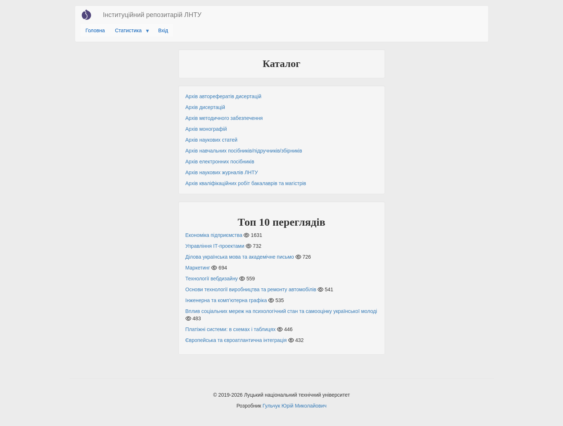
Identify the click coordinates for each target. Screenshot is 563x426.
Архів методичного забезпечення (224, 118)
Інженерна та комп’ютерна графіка (226, 300)
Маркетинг (197, 268)
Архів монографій (206, 129)
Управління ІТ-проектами (215, 246)
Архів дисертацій (205, 107)
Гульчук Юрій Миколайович (294, 406)
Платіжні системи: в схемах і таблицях (230, 329)
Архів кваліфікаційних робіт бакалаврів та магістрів (245, 183)
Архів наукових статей (211, 140)
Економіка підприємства (213, 235)
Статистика (130, 32)
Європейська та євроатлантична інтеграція (236, 340)
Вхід (163, 30)
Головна (95, 30)
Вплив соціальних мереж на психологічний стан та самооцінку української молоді (281, 311)
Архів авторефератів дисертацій (223, 96)
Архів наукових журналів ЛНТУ (221, 172)
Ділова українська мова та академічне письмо (239, 257)
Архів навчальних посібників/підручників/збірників (243, 151)
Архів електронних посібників (219, 161)
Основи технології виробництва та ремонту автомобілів (251, 289)
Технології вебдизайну (211, 278)
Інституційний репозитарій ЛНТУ (152, 14)
